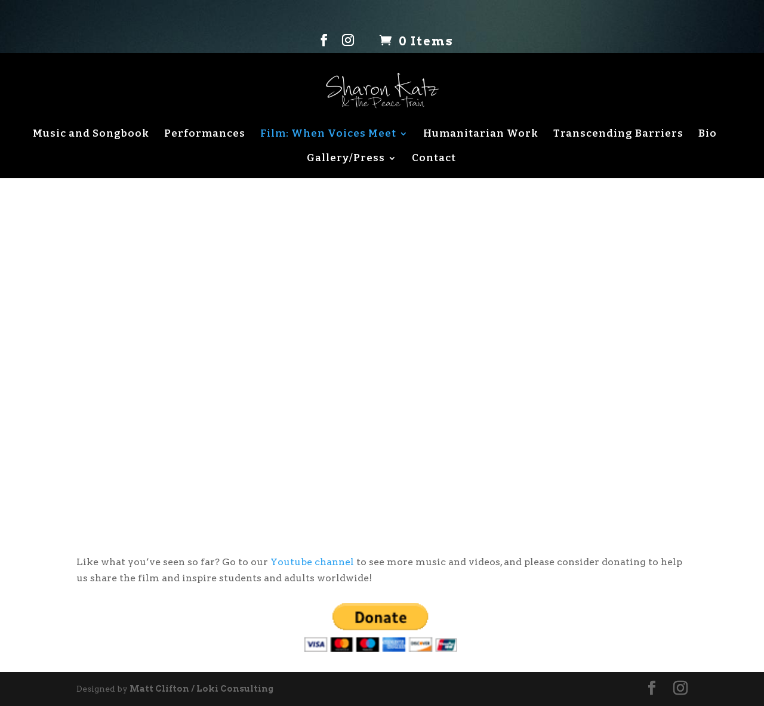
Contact (434, 158)
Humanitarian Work (480, 134)
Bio (707, 134)
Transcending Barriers (618, 134)
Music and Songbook (91, 134)
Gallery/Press (346, 158)
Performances (204, 134)
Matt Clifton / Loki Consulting (201, 688)
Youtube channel (312, 562)
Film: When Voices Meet (328, 134)
